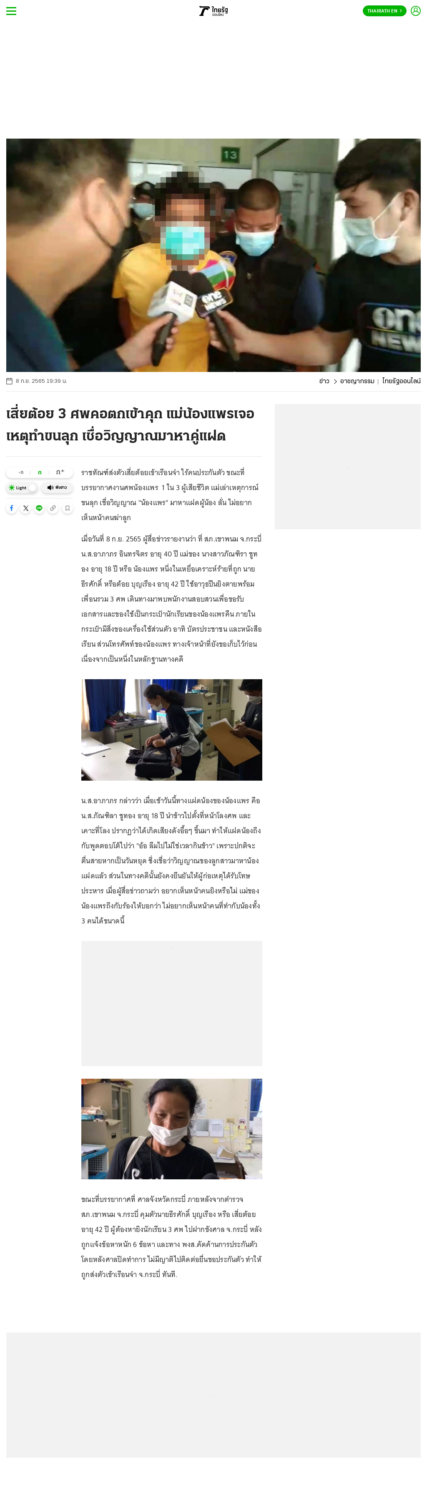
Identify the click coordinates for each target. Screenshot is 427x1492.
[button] (11, 508)
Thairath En (384, 11)
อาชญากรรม (357, 381)
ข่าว (324, 381)
